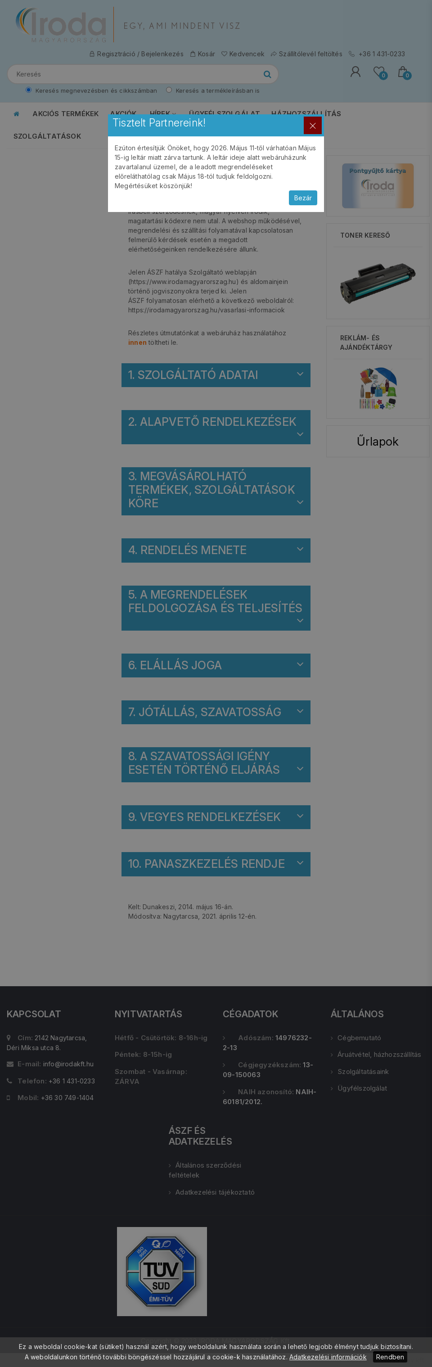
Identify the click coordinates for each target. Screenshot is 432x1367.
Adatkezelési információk (328, 1357)
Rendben (390, 1357)
